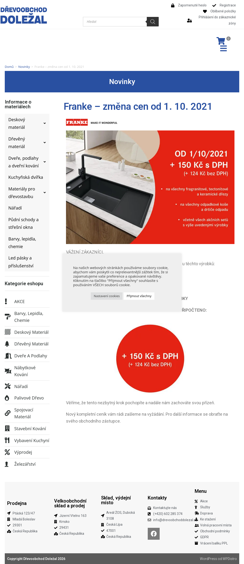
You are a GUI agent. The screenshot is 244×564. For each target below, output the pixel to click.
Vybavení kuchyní (31, 440)
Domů (9, 67)
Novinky (24, 67)
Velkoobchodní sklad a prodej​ (70, 503)
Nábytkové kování (25, 371)
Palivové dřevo (29, 398)
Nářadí (21, 386)
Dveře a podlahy (30, 356)
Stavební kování (30, 428)
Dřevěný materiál (31, 344)
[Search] (153, 21)
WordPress (208, 559)
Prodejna (17, 503)
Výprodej (23, 452)
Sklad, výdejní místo (116, 500)
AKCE (19, 301)
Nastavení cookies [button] (107, 296)
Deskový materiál (31, 332)
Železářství (25, 464)
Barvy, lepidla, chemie (28, 316)
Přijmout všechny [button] (139, 296)
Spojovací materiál (23, 413)
